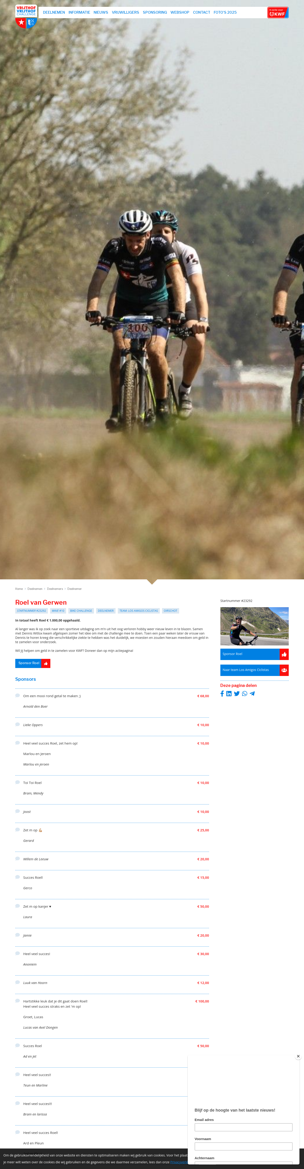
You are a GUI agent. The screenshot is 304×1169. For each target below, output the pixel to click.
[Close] (298, 1056)
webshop (180, 12)
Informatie (80, 12)
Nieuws (102, 12)
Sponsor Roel (35, 663)
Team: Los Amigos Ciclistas (139, 611)
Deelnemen (55, 12)
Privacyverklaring (183, 1163)
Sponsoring (156, 12)
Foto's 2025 (226, 12)
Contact (202, 12)
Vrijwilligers (126, 12)
